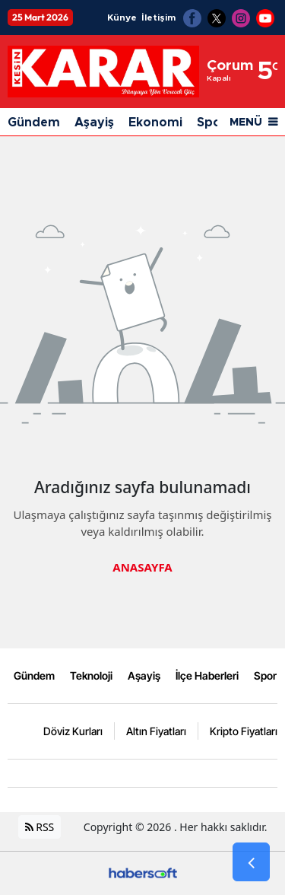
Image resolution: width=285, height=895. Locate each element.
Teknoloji (91, 675)
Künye (122, 17)
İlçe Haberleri (207, 675)
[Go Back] (251, 862)
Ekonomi (155, 122)
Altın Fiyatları (156, 731)
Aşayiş (94, 122)
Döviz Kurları (73, 731)
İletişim (158, 17)
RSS (40, 827)
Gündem (34, 122)
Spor (265, 675)
